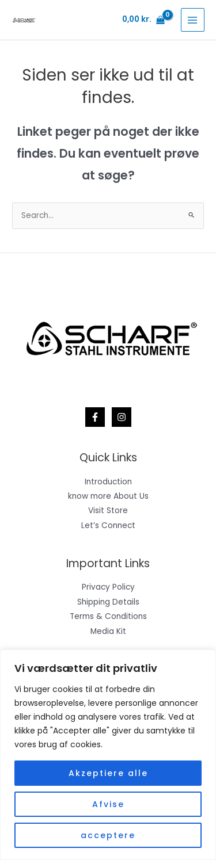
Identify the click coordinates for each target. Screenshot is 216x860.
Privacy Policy (108, 587)
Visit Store (108, 510)
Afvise (108, 804)
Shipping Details (108, 602)
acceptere (108, 835)
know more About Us (108, 496)
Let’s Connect (108, 525)
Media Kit (108, 631)
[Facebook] (95, 417)
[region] (108, 754)
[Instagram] (121, 417)
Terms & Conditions (108, 616)
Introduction (108, 481)
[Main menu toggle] (192, 20)
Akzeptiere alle (108, 773)
